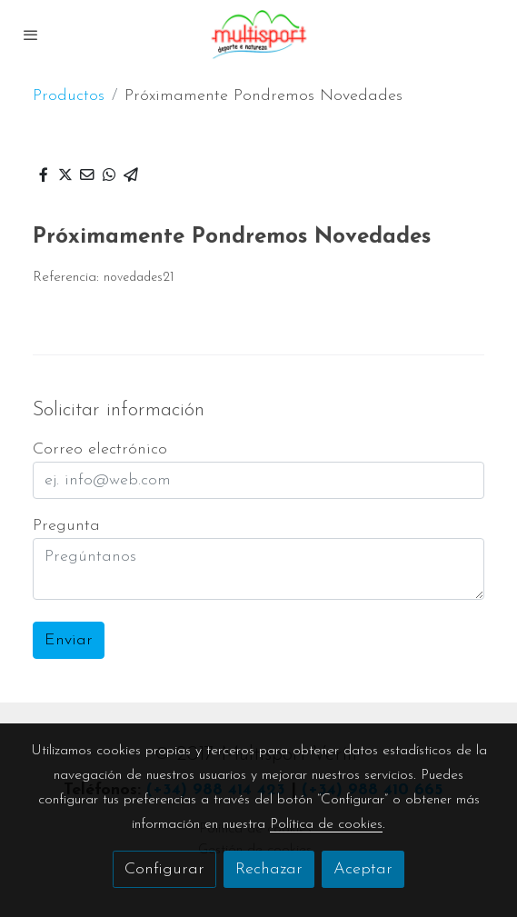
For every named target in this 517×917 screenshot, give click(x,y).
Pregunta (66, 525)
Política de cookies (326, 824)
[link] (258, 34)
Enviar (69, 640)
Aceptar (363, 869)
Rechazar (269, 869)
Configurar (164, 869)
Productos (68, 96)
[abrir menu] (31, 34)
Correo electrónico (100, 449)
